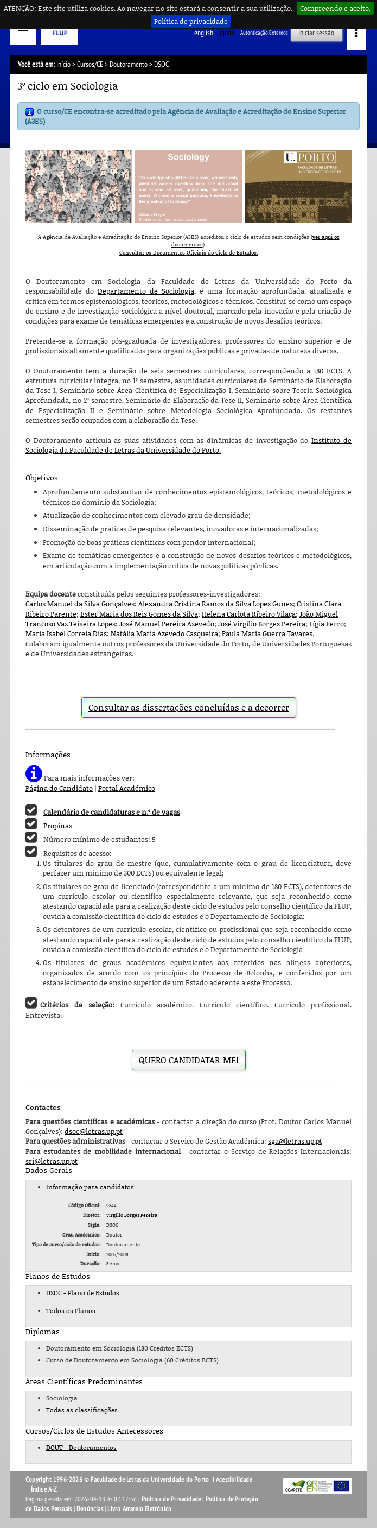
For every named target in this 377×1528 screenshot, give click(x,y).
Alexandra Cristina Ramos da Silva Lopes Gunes (215, 603)
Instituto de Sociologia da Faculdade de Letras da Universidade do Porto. (188, 445)
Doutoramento (129, 64)
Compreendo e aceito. (335, 8)
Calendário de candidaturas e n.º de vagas (111, 812)
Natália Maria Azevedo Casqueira (164, 633)
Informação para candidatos (90, 1187)
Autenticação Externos (264, 32)
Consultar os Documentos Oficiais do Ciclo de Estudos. (188, 252)
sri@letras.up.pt (51, 1161)
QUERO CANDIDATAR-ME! (189, 1060)
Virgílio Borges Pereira (131, 1215)
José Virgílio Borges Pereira (261, 624)
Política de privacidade (191, 21)
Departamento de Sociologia (146, 291)
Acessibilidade (234, 1479)
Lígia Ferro (326, 624)
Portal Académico (126, 788)
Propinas (57, 825)
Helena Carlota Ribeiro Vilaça (249, 614)
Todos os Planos (70, 1311)
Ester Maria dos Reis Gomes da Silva (139, 614)
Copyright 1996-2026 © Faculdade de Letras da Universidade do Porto (117, 1479)
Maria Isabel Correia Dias (66, 633)
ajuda (227, 32)
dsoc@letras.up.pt (94, 1131)
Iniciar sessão (316, 32)
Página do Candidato (59, 788)
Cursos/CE (90, 64)
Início (63, 64)
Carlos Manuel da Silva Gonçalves (80, 603)
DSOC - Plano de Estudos (82, 1293)
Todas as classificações (82, 1410)
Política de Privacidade (171, 1499)
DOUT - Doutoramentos (81, 1447)
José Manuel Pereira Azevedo (166, 624)
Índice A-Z (44, 1489)
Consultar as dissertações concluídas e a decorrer (188, 707)
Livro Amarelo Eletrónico (139, 1509)
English (203, 32)
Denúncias (89, 1509)
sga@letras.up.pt (295, 1141)
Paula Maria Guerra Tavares (267, 633)
